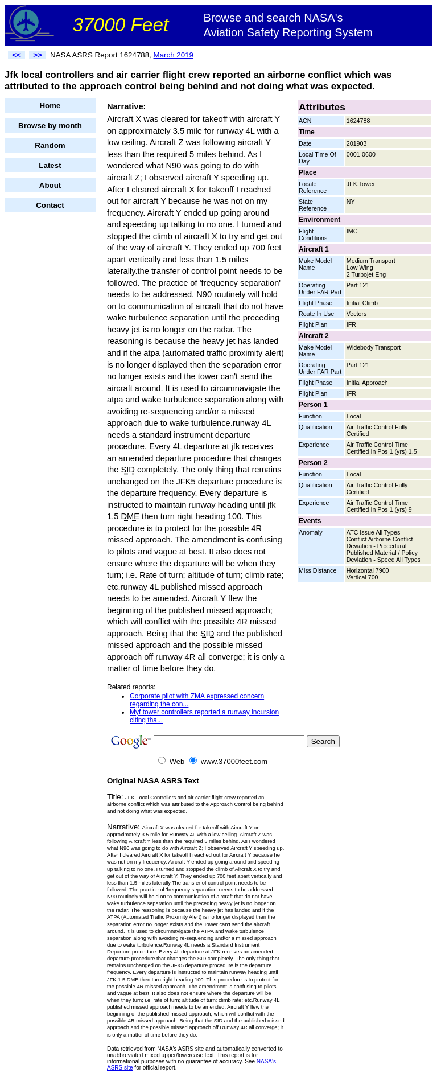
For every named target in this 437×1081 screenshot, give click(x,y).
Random (50, 145)
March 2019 (173, 55)
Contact (50, 205)
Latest (50, 165)
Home (49, 105)
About (50, 185)
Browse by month (50, 125)
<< (16, 55)
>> (37, 55)
